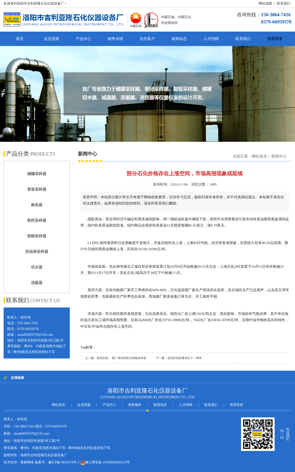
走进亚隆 (51, 39)
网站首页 (259, 156)
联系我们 (283, 3)
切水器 (36, 267)
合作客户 (147, 39)
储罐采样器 (36, 174)
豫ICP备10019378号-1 (64, 462)
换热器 (36, 205)
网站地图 (265, 3)
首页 (20, 39)
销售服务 (135, 405)
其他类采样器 (36, 252)
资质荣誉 (275, 39)
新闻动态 (179, 39)
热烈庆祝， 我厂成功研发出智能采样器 (121, 358)
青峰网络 (27, 462)
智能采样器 (36, 236)
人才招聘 (211, 39)
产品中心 (83, 39)
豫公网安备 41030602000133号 (105, 462)
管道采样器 (36, 189)
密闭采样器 (36, 220)
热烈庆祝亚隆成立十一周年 (184, 358)
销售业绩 (115, 39)
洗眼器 (36, 283)
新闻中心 (279, 156)
